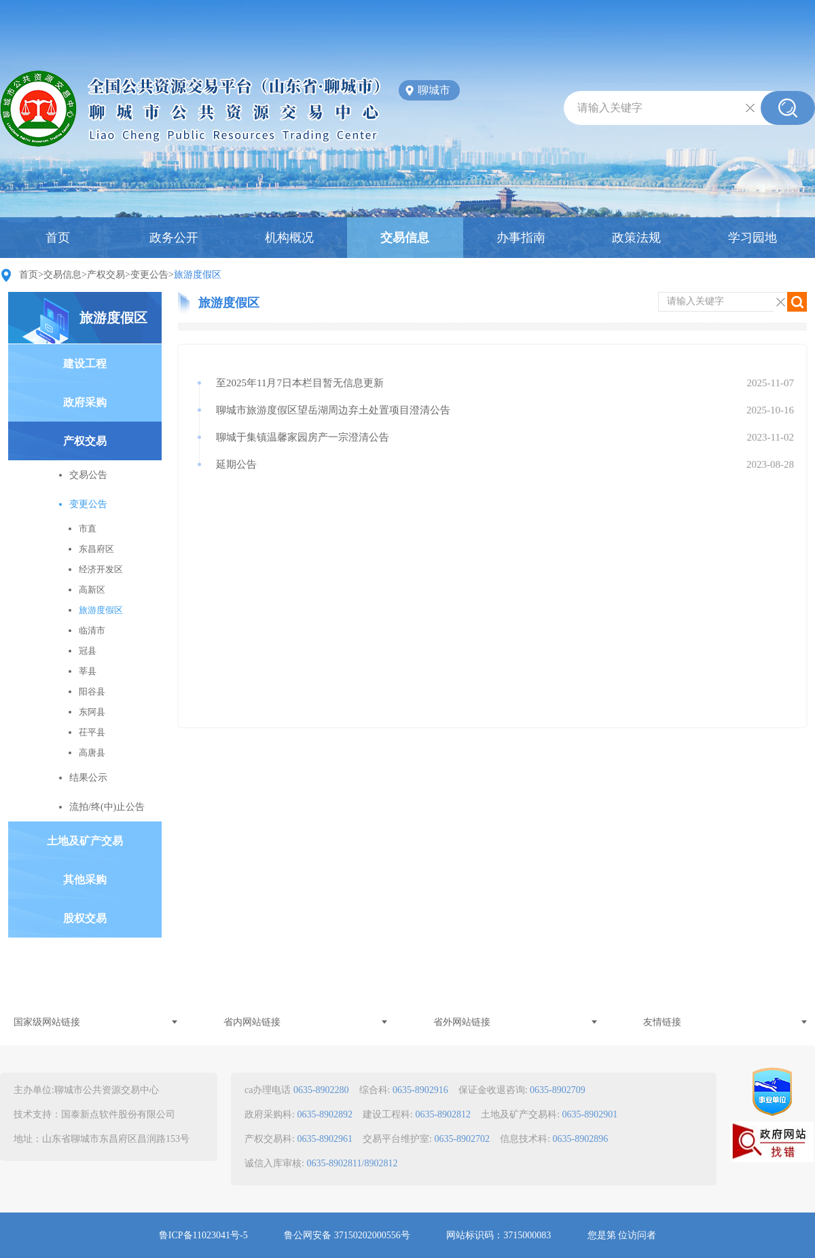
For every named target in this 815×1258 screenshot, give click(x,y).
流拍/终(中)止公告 (107, 807)
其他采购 (85, 879)
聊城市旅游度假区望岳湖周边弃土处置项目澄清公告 (333, 410)
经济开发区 (101, 569)
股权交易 (85, 918)
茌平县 (92, 732)
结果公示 (88, 778)
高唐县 (92, 752)
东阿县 (92, 712)
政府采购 (85, 402)
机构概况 (289, 237)
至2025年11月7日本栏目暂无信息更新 (300, 382)
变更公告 (149, 275)
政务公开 (173, 237)
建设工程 (85, 363)
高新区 (92, 590)
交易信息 (404, 237)
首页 (58, 237)
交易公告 (88, 475)
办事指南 (520, 237)
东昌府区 (96, 549)
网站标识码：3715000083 (498, 1235)
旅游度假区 (113, 317)
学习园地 (752, 237)
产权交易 (106, 275)
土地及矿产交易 (85, 841)
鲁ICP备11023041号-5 (203, 1235)
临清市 (92, 630)
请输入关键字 (609, 107)
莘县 (87, 671)
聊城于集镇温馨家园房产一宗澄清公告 (302, 437)
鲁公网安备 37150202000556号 (347, 1235)
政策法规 (636, 237)
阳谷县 (92, 691)
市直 (87, 528)
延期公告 (236, 464)
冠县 (87, 651)
